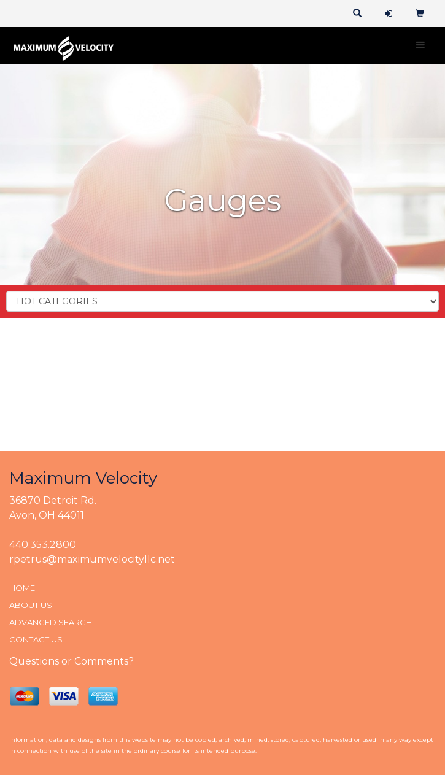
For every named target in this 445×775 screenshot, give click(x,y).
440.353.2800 (42, 544)
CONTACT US (36, 639)
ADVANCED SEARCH (50, 622)
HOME (22, 588)
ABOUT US (30, 605)
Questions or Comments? (71, 661)
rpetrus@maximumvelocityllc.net (92, 559)
